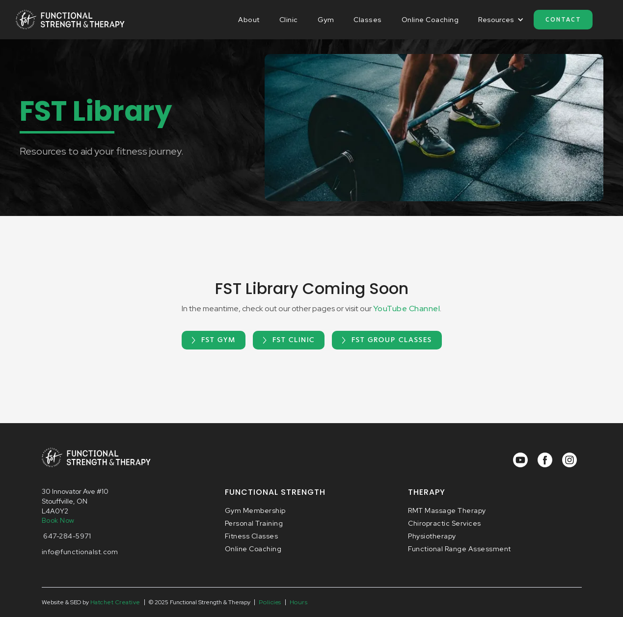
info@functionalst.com (80, 551)
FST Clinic (293, 340)
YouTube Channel (406, 308)
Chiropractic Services (444, 523)
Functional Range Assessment (459, 548)
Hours (299, 602)
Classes (367, 19)
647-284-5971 (66, 536)
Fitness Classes (251, 536)
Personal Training (254, 523)
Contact (563, 19)
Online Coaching (430, 19)
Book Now (58, 520)
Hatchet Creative (115, 602)
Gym (326, 19)
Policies (270, 602)
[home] (70, 19)
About (249, 19)
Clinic (288, 19)
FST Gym (218, 340)
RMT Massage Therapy (447, 510)
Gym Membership (255, 510)
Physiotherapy (432, 536)
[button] (501, 19)
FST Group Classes (392, 340)
